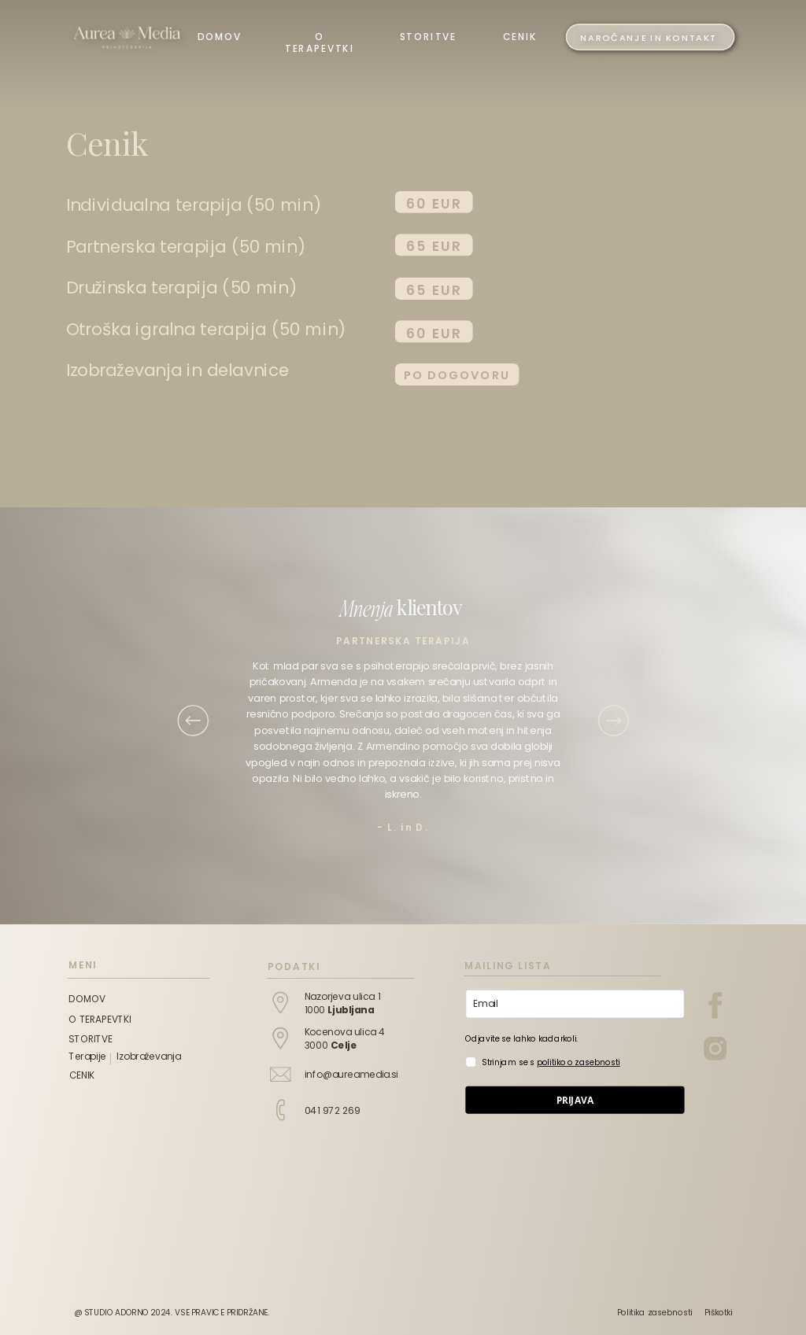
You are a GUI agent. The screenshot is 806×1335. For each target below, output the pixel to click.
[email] (574, 1004)
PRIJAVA (575, 1099)
